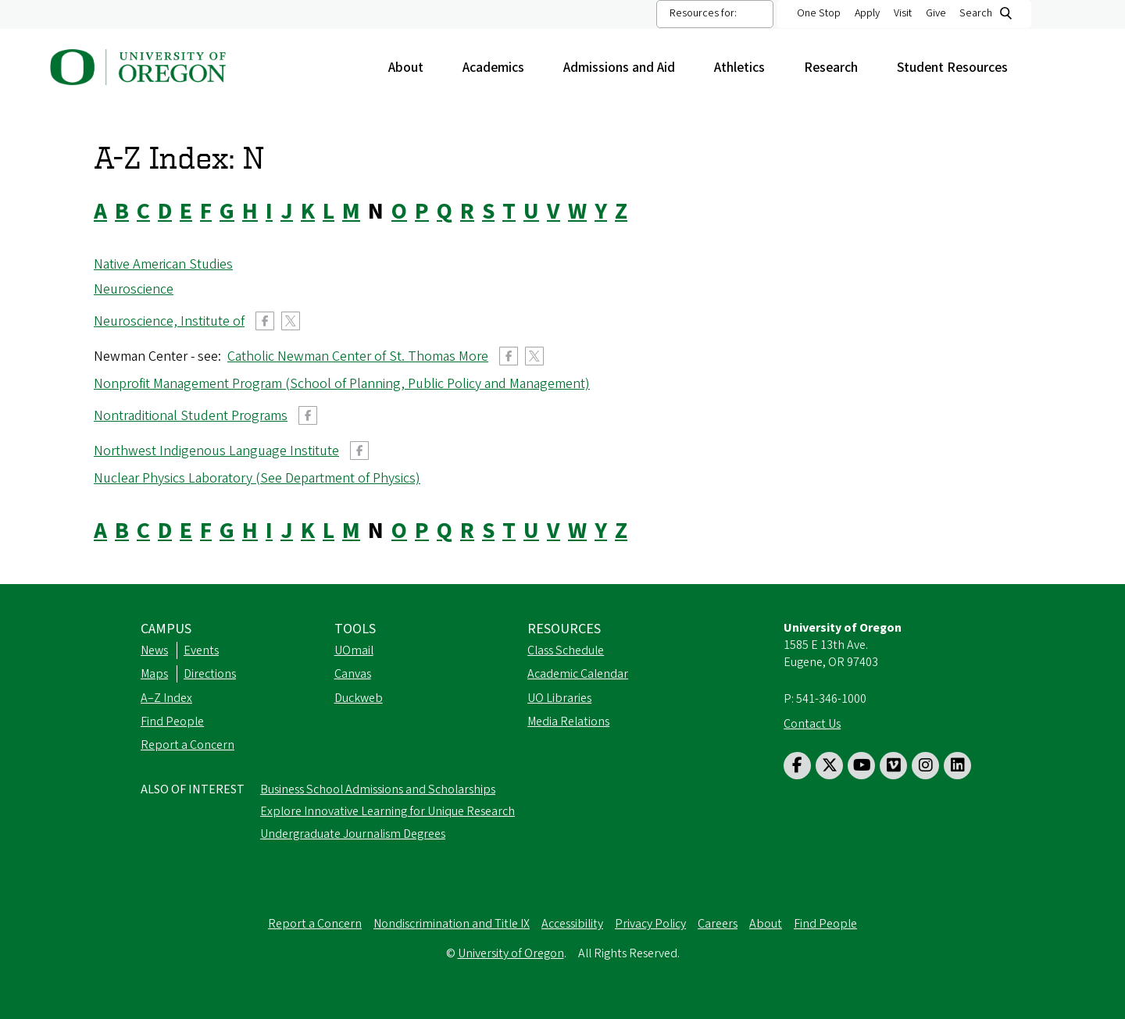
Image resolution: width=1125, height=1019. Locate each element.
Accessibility (572, 923)
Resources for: (703, 13)
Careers (718, 923)
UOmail (353, 650)
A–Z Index (166, 698)
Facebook (264, 321)
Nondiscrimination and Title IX (451, 923)
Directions (210, 673)
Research (838, 67)
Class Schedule (565, 650)
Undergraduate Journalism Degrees (352, 834)
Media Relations (568, 721)
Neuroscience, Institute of (169, 321)
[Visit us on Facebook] (797, 765)
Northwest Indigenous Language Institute (216, 451)
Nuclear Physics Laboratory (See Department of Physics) (257, 478)
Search (975, 13)
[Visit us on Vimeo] (893, 765)
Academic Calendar (577, 673)
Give (936, 13)
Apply (867, 13)
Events (201, 650)
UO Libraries (559, 698)
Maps (154, 673)
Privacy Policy (650, 923)
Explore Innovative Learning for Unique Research (387, 811)
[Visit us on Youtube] (861, 765)
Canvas (352, 673)
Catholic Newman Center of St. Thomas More (357, 356)
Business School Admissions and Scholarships (377, 789)
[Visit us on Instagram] (925, 765)
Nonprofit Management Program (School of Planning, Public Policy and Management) (342, 384)
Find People (172, 721)
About (413, 67)
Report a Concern (187, 745)
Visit (903, 13)
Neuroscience (133, 289)
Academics (501, 67)
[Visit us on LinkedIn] (957, 765)
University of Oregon (511, 953)
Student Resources (960, 67)
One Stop (819, 13)
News (154, 650)
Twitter (290, 321)
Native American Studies (163, 264)
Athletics (747, 67)
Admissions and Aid (627, 67)
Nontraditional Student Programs (191, 416)
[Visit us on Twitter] (829, 765)
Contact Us (812, 723)
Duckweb (358, 698)
